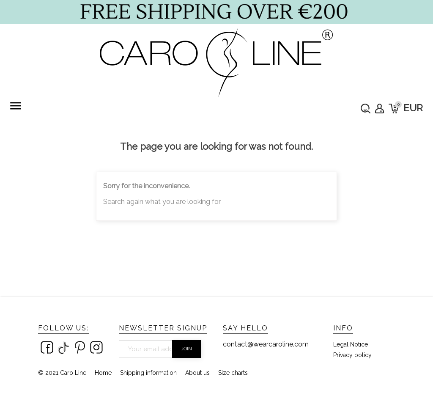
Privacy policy (352, 355)
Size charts (233, 372)
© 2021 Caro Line (62, 372)
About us (197, 372)
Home (103, 372)
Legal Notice (350, 344)
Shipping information (148, 372)
